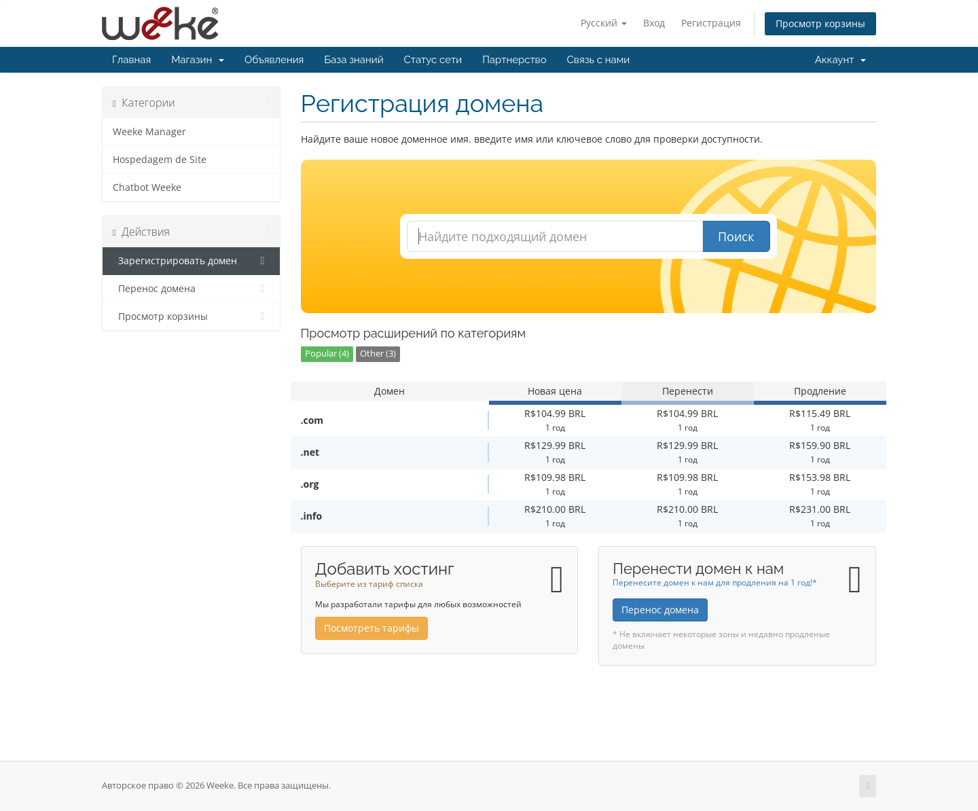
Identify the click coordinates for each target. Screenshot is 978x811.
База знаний (353, 60)
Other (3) (378, 353)
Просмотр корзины (820, 23)
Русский (604, 22)
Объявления (274, 60)
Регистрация (711, 22)
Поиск (736, 236)
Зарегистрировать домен (191, 261)
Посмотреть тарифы (371, 627)
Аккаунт (840, 60)
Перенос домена (191, 289)
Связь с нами (598, 60)
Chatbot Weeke (147, 187)
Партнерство (514, 60)
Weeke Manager (149, 132)
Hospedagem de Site (159, 160)
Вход (654, 22)
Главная (131, 60)
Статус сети (433, 60)
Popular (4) (327, 353)
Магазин (197, 60)
